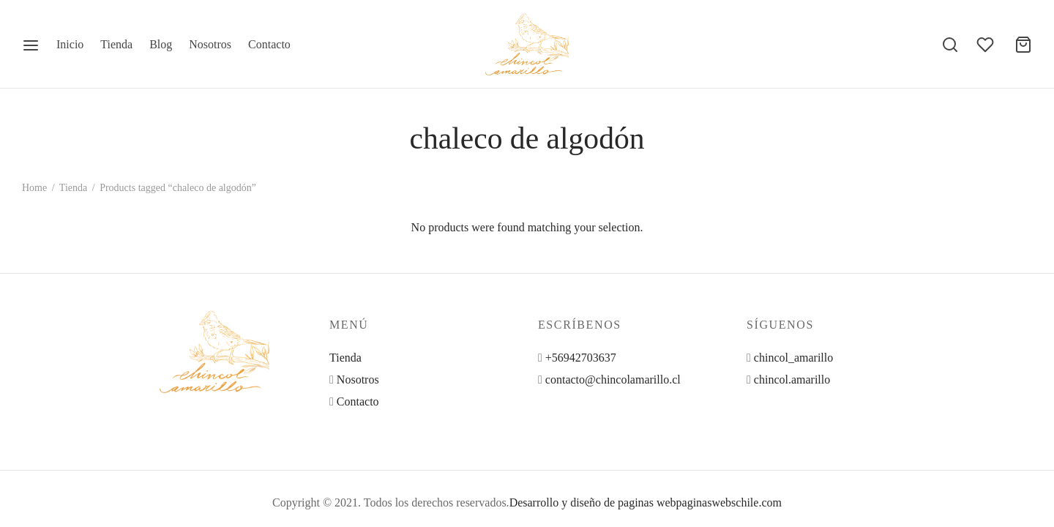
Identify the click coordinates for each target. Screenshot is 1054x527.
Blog (160, 44)
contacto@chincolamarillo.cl (613, 379)
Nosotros (210, 44)
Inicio (69, 44)
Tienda (116, 44)
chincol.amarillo (792, 379)
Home (34, 187)
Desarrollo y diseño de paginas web (592, 502)
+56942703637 (580, 357)
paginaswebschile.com (729, 502)
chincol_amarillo (793, 357)
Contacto (269, 44)
